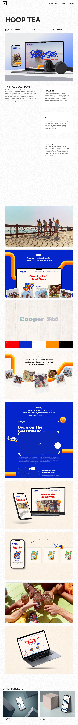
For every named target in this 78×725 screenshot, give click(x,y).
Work (51, 3)
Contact (71, 3)
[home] (5, 3)
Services (63, 3)
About (57, 3)
